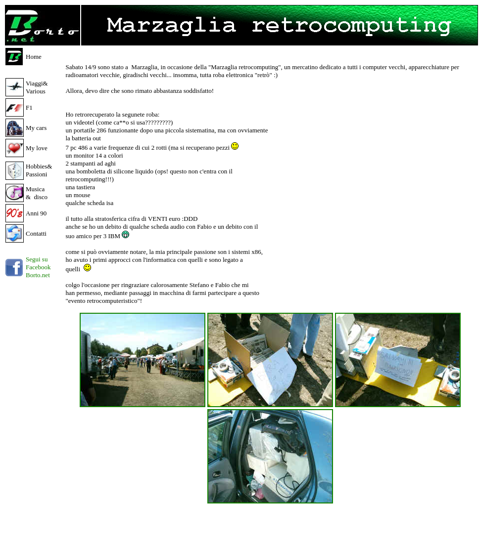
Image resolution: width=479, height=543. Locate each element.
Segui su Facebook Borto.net (38, 267)
